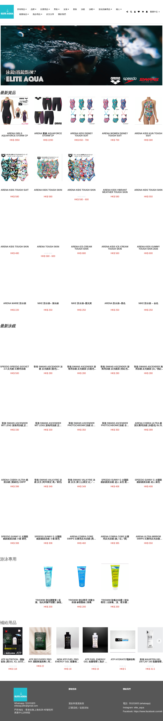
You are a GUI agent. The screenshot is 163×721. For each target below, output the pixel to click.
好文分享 (50, 14)
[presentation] (3, 641)
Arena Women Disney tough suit (115, 134)
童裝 (75, 9)
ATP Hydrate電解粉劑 (123, 659)
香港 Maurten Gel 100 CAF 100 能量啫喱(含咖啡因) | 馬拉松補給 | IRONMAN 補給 (150, 660)
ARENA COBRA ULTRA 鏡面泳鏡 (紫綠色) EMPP (14, 481)
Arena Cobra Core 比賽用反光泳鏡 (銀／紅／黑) (115, 538)
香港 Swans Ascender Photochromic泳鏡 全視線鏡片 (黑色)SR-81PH (81, 424)
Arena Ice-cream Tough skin (81, 248)
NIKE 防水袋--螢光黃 (81, 303)
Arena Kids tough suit (15, 190)
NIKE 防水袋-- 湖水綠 (48, 303)
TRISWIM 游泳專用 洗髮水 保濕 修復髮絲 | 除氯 (81, 601)
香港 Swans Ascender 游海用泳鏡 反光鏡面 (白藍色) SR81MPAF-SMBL (81, 368)
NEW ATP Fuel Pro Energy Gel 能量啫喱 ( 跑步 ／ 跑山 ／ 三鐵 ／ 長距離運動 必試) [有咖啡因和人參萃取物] (67, 660)
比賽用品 (45, 9)
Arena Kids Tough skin (48, 190)
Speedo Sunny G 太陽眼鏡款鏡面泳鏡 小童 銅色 (14, 538)
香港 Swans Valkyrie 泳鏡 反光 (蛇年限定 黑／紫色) (48, 481)
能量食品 (24, 14)
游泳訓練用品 (105, 9)
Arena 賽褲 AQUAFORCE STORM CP (48, 134)
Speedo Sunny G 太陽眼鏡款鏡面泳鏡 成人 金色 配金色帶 (115, 481)
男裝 (56, 9)
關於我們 (62, 14)
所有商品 (22, 9)
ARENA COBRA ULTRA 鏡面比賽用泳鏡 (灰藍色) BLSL (148, 424)
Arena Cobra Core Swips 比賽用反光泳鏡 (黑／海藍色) (81, 538)
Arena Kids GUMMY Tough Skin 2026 (148, 248)
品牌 (33, 9)
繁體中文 (155, 12)
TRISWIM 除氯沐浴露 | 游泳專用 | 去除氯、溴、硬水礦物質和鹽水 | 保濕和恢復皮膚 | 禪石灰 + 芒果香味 (115, 601)
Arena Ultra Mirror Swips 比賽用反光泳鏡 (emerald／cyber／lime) (148, 538)
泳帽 (92, 9)
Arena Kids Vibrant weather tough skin (115, 191)
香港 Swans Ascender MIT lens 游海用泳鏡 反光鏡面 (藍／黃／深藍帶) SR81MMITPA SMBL (14, 424)
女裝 (66, 9)
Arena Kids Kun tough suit (148, 134)
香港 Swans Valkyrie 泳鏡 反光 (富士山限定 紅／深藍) (81, 481)
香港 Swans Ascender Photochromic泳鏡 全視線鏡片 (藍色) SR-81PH (115, 424)
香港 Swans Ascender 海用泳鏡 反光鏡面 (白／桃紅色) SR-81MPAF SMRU (148, 368)
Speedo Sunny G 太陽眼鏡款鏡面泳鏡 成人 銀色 (148, 481)
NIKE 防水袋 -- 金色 (148, 303)
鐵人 (119, 9)
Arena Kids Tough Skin (148, 190)
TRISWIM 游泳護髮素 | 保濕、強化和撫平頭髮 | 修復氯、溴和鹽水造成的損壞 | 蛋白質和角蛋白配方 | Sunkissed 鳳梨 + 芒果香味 (48, 601)
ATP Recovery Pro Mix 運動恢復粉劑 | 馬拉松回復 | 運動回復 (40, 660)
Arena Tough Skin (48, 247)
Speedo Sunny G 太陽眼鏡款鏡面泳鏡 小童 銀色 (48, 538)
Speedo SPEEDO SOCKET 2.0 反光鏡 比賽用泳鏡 (14, 368)
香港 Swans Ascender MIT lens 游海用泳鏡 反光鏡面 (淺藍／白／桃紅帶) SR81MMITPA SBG (48, 424)
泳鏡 (83, 9)
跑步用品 (37, 14)
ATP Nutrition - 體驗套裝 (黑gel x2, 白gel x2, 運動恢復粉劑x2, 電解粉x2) (13, 660)
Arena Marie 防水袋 (14, 303)
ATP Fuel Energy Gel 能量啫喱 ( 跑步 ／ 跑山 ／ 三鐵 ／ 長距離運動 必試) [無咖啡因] (95, 660)
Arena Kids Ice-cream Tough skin (115, 248)
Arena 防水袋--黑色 (114, 303)
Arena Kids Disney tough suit (81, 134)
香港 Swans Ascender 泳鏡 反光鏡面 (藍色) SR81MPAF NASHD (48, 368)
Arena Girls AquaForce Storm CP (14, 134)
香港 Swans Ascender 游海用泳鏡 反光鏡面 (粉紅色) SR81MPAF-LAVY (114, 368)
